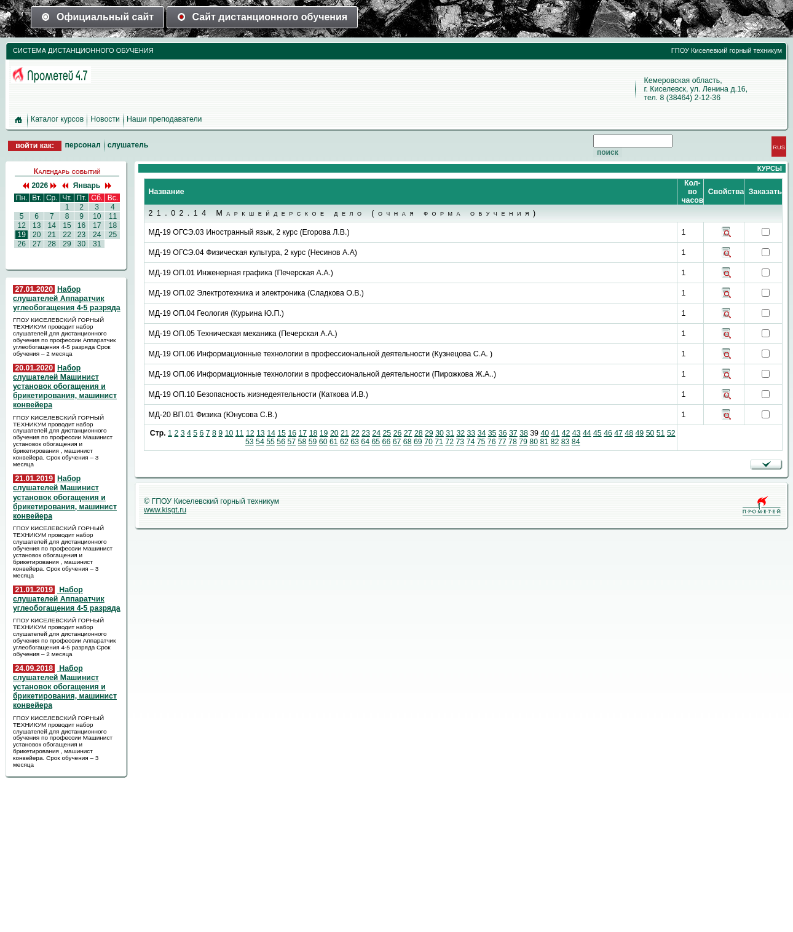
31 (97, 244)
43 (576, 433)
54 (260, 441)
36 (503, 433)
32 (460, 433)
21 (51, 234)
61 (333, 441)
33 (471, 433)
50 (650, 433)
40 (544, 433)
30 (81, 244)
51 (661, 433)
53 (249, 441)
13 (37, 225)
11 (112, 216)
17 (97, 225)
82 (555, 441)
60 (323, 441)
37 (513, 433)
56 (281, 441)
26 (21, 244)
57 (291, 441)
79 (523, 441)
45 (597, 433)
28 (51, 244)
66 (386, 441)
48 (629, 433)
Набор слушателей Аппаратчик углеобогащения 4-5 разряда (66, 298)
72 (449, 441)
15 (67, 225)
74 (471, 441)
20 (37, 234)
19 (21, 234)
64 (365, 441)
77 (502, 441)
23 (81, 234)
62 (344, 441)
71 (439, 441)
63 (354, 441)
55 (270, 441)
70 (428, 441)
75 (481, 441)
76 (491, 441)
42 (566, 433)
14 (51, 225)
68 (407, 441)
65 (375, 441)
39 (534, 433)
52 (671, 433)
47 (618, 433)
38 (523, 433)
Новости (105, 119)
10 (97, 216)
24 (97, 234)
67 (397, 441)
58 (302, 441)
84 (576, 441)
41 (555, 433)
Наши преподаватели (164, 119)
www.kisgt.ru (165, 510)
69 (418, 441)
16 (81, 225)
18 (112, 225)
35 (492, 433)
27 (37, 244)
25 (112, 234)
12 (21, 225)
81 (544, 441)
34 (482, 433)
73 (460, 441)
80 (533, 441)
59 (313, 441)
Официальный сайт (97, 17)
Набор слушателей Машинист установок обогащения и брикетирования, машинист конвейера (65, 387)
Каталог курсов (57, 119)
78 (512, 441)
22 (67, 234)
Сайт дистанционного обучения (262, 17)
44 (587, 433)
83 (565, 441)
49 (640, 433)
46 (608, 433)
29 (67, 244)
